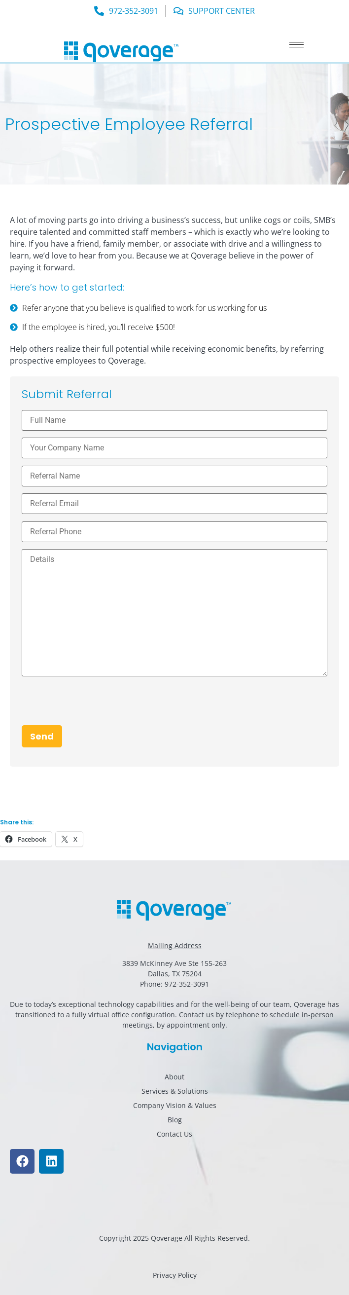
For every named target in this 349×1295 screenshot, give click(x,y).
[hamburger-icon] (296, 44)
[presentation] (97, 706)
